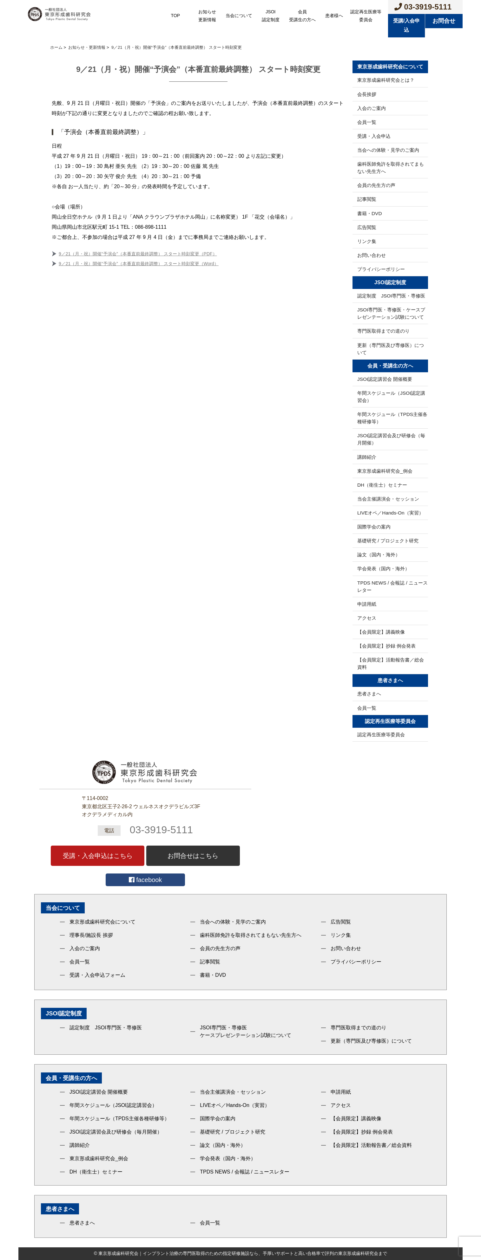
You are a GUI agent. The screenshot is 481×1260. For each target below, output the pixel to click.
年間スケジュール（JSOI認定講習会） (391, 396)
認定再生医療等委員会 (365, 15)
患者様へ (334, 15)
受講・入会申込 (374, 136)
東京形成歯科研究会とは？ (385, 80)
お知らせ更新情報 (207, 15)
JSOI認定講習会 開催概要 (384, 379)
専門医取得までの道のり (383, 331)
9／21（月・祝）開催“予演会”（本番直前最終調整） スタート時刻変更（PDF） (138, 253)
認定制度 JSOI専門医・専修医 (391, 295)
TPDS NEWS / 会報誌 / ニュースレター (392, 586)
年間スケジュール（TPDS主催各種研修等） (392, 418)
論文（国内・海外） (378, 554)
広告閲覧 (366, 227)
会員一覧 (366, 122)
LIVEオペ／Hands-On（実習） (390, 512)
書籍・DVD (369, 213)
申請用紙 (366, 604)
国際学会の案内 (374, 526)
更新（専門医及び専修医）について (390, 348)
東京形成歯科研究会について (102, 921)
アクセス (366, 618)
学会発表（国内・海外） (383, 568)
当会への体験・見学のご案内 (388, 150)
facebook (145, 879)
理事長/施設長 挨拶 (91, 935)
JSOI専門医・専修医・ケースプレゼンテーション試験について (391, 313)
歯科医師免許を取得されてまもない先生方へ (390, 167)
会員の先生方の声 (376, 185)
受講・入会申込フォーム (97, 975)
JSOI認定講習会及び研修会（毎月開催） (391, 439)
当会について (239, 15)
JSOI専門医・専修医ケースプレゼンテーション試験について (245, 1031)
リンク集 (366, 241)
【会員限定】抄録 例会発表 (386, 646)
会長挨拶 (366, 94)
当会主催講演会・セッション (388, 499)
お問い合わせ (371, 255)
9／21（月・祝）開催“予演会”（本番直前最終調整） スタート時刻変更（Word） (139, 263)
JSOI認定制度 (271, 15)
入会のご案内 (371, 108)
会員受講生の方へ (302, 15)
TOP (175, 15)
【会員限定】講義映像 (381, 632)
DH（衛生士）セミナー (382, 485)
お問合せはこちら (193, 855)
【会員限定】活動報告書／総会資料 (390, 663)
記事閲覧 (366, 199)
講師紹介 (366, 457)
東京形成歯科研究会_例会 (384, 471)
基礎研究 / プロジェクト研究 (387, 540)
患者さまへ (369, 693)
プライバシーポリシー (381, 269)
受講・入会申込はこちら (98, 855)
